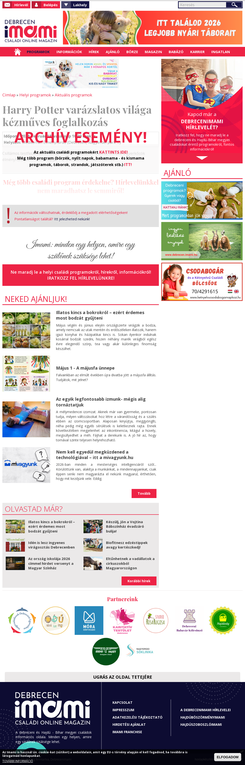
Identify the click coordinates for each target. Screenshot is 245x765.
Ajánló (113, 51)
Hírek (94, 51)
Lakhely (80, 4)
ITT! (128, 163)
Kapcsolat (122, 702)
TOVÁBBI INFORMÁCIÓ (17, 761)
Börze (132, 51)
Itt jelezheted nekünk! (72, 218)
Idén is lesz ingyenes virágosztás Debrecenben (51, 544)
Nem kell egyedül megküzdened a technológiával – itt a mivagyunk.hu (94, 454)
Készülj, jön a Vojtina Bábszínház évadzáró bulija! (125, 526)
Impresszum (123, 709)
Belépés (51, 4)
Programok (38, 51)
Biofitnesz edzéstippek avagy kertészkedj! (127, 544)
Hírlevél (21, 4)
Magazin (153, 51)
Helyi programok (33, 94)
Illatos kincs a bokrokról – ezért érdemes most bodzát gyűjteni (100, 314)
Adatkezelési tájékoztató (137, 716)
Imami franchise (127, 731)
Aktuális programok (71, 94)
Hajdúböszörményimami (202, 716)
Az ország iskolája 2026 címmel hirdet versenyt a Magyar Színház (50, 563)
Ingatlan (220, 51)
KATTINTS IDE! (113, 151)
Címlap (17, 51)
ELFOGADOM (228, 757)
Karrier (197, 51)
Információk (69, 51)
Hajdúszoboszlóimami (201, 724)
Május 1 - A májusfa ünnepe (85, 367)
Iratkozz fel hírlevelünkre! (80, 277)
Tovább (144, 493)
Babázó (176, 51)
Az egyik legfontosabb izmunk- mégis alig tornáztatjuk (101, 401)
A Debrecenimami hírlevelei (205, 709)
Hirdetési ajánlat (129, 724)
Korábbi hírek (139, 580)
